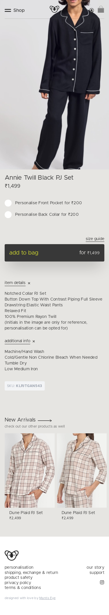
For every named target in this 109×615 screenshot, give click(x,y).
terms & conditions (23, 588)
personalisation (19, 568)
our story (95, 568)
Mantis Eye (47, 598)
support (97, 573)
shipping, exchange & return (31, 573)
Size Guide (95, 239)
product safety (19, 578)
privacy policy (18, 583)
